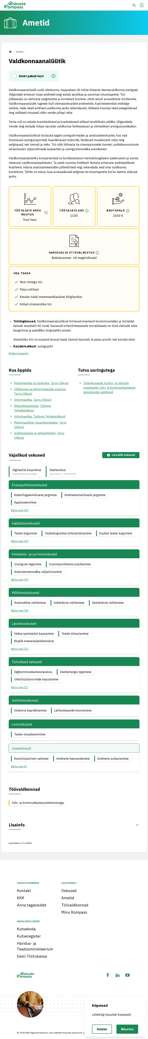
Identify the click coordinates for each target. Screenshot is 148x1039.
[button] (15, 76)
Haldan (102, 1029)
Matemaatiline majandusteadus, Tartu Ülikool (40, 425)
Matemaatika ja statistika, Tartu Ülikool (41, 383)
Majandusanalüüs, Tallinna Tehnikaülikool (32, 408)
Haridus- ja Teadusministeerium (35, 946)
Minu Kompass (74, 912)
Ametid (19, 51)
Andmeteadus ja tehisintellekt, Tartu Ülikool (39, 435)
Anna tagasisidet (31, 905)
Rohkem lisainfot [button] (18, 353)
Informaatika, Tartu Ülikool (32, 400)
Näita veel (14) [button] (19, 610)
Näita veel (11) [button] (19, 687)
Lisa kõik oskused (121, 455)
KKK (20, 897)
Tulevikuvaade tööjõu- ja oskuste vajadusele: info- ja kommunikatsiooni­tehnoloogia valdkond (109, 387)
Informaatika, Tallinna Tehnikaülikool (39, 416)
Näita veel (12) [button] (19, 649)
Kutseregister (29, 936)
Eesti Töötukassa (32, 956)
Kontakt (24, 890)
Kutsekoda (26, 928)
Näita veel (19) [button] (19, 541)
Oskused (69, 890)
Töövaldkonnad (74, 905)
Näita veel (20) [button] (19, 510)
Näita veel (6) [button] (19, 766)
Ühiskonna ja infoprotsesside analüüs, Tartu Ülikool (40, 391)
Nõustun (127, 1029)
